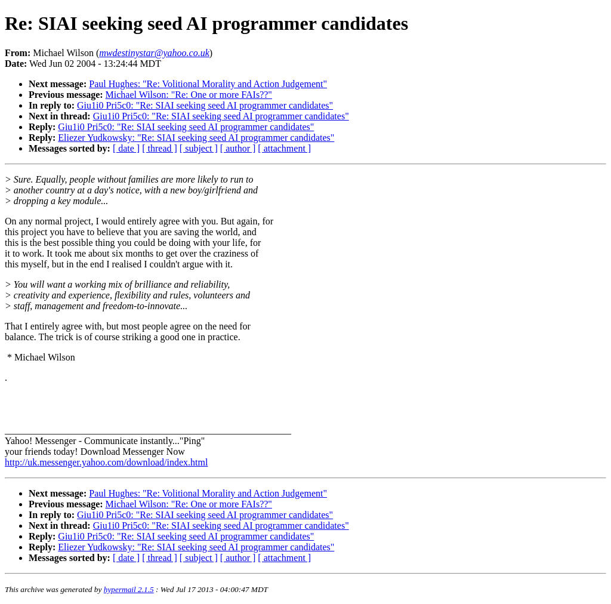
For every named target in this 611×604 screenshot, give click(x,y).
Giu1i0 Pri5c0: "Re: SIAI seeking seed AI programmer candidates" (205, 105)
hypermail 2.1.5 (129, 589)
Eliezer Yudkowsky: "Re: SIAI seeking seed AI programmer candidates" (196, 137)
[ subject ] (199, 148)
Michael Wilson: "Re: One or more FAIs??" (189, 95)
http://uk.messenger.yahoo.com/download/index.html (106, 462)
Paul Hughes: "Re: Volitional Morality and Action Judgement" (208, 84)
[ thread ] (159, 148)
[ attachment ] (284, 148)
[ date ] (126, 148)
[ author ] (238, 148)
